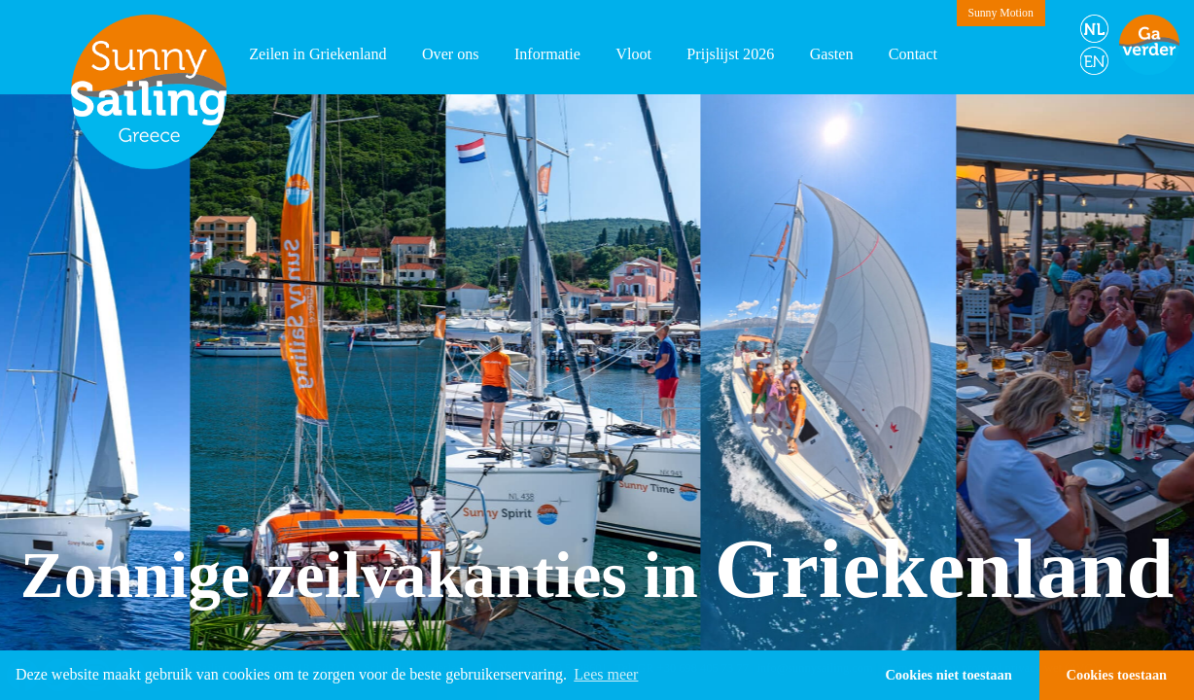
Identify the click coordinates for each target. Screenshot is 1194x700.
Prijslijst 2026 (730, 54)
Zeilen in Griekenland (318, 54)
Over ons (450, 54)
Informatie (547, 54)
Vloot (633, 54)
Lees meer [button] (606, 674)
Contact (913, 54)
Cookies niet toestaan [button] (948, 674)
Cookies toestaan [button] (1117, 674)
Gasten (832, 54)
